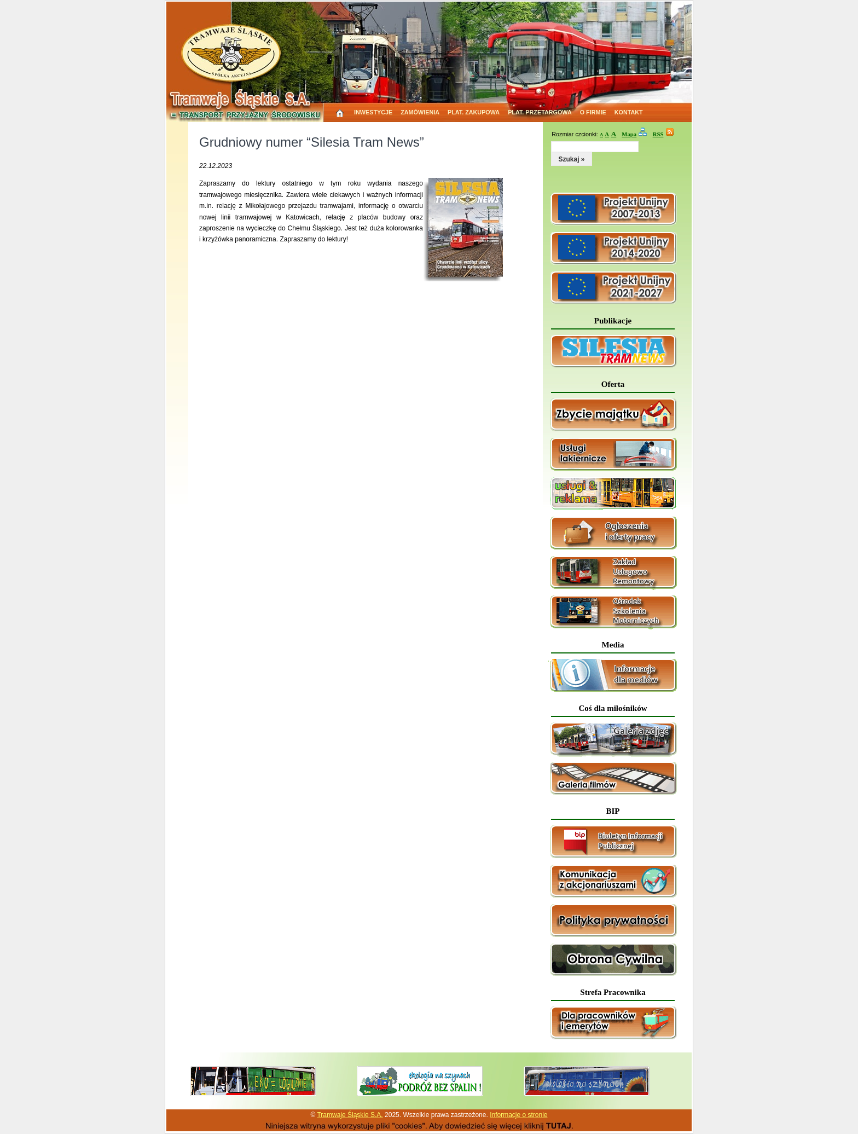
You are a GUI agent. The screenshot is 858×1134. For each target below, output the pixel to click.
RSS (658, 134)
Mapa (629, 134)
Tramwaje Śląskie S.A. (349, 1115)
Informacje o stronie (518, 1115)
